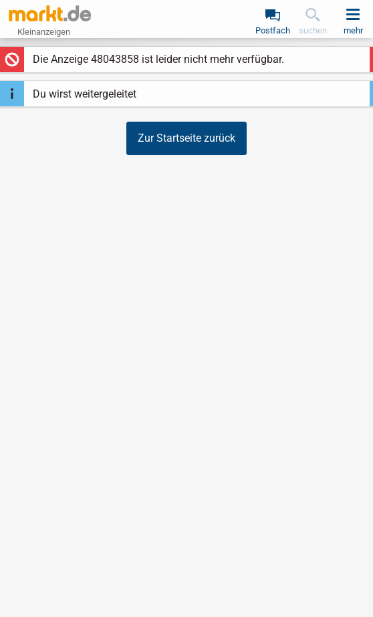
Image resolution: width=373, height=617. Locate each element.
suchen (313, 30)
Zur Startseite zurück (186, 138)
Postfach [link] (272, 30)
